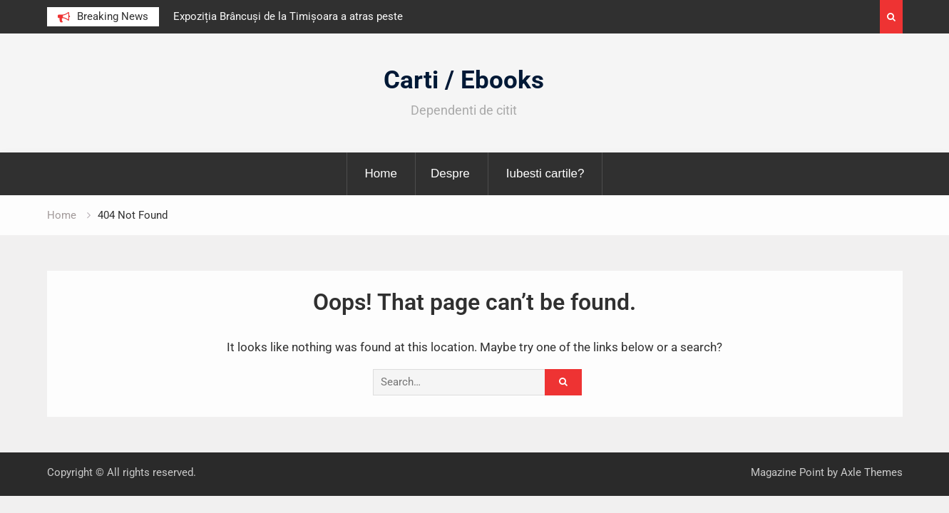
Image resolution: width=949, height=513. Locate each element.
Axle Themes (872, 472)
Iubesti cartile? (545, 173)
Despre (450, 173)
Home (381, 173)
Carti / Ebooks (464, 80)
